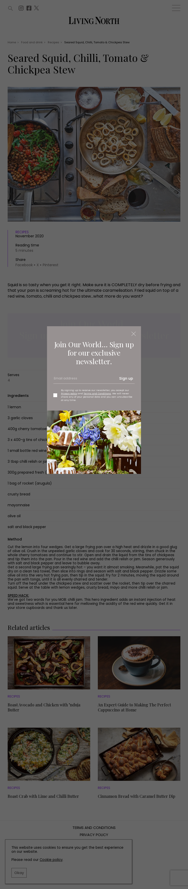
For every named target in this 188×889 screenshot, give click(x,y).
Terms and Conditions (97, 393)
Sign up (126, 378)
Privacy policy (69, 393)
